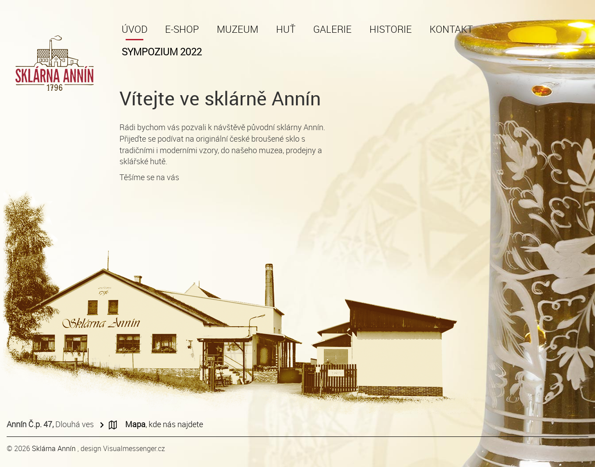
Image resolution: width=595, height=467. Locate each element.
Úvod (134, 29)
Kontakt (451, 29)
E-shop (182, 29)
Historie (390, 29)
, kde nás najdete (164, 424)
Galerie (332, 29)
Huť (286, 29)
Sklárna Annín (54, 448)
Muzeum (237, 29)
